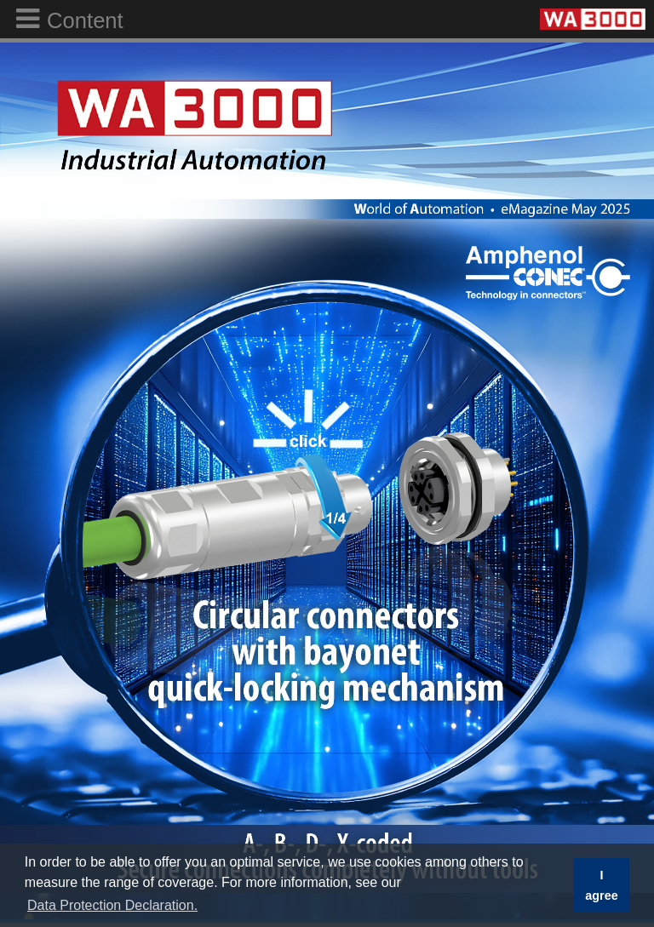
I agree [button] (601, 885)
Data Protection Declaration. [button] (112, 905)
